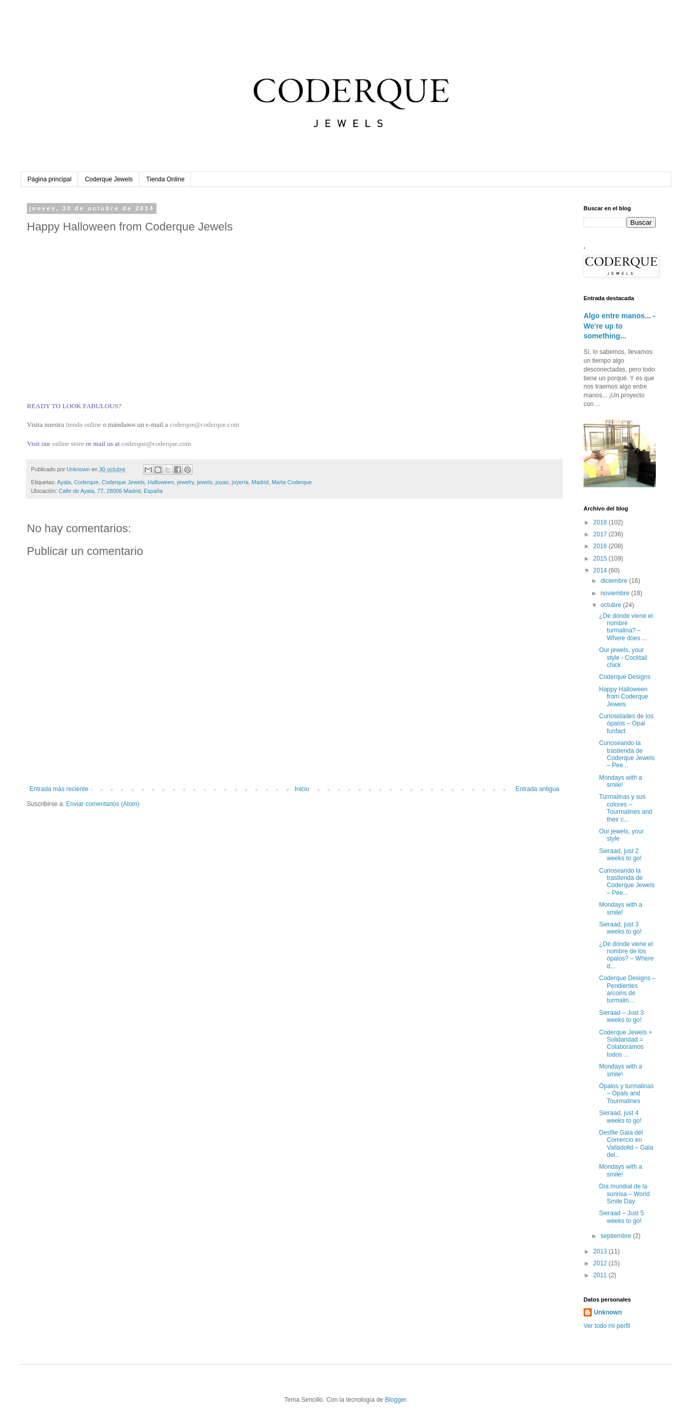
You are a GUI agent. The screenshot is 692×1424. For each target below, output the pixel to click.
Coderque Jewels (109, 179)
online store (68, 443)
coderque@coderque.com (204, 424)
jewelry (185, 482)
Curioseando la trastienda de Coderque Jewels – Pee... (627, 754)
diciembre (615, 580)
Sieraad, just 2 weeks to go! (620, 854)
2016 (601, 546)
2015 (601, 558)
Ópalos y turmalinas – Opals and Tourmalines (626, 1093)
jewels (204, 482)
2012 (601, 1263)
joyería (240, 482)
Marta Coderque (292, 482)
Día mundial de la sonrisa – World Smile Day (624, 1194)
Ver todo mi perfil (607, 1325)
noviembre (616, 593)
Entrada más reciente (58, 789)
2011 (601, 1275)
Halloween (161, 482)
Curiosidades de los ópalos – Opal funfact (626, 724)
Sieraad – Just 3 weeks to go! (621, 1016)
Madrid (260, 482)
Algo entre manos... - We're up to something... (619, 326)
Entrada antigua (537, 789)
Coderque (86, 482)
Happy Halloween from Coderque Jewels (623, 697)
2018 (601, 522)
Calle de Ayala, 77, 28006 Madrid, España (110, 491)
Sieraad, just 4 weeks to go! (620, 1116)
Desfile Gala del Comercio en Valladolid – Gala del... (626, 1143)
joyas (221, 482)
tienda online (83, 424)
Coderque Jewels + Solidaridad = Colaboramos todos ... (625, 1043)
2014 (601, 570)
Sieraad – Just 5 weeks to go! (621, 1217)
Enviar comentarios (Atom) (102, 804)
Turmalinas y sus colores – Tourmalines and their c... (625, 808)
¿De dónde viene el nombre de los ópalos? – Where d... (626, 955)
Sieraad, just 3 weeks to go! (620, 928)
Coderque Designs (624, 676)
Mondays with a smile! (620, 781)
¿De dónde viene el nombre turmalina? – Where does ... (626, 627)
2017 (601, 534)
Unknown (608, 1312)
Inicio (302, 789)
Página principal (49, 179)
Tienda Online (165, 179)
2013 (601, 1251)
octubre (612, 605)
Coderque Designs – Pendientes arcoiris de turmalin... (627, 989)
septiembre (617, 1236)
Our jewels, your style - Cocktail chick (623, 657)
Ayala (64, 482)
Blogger (395, 1399)
